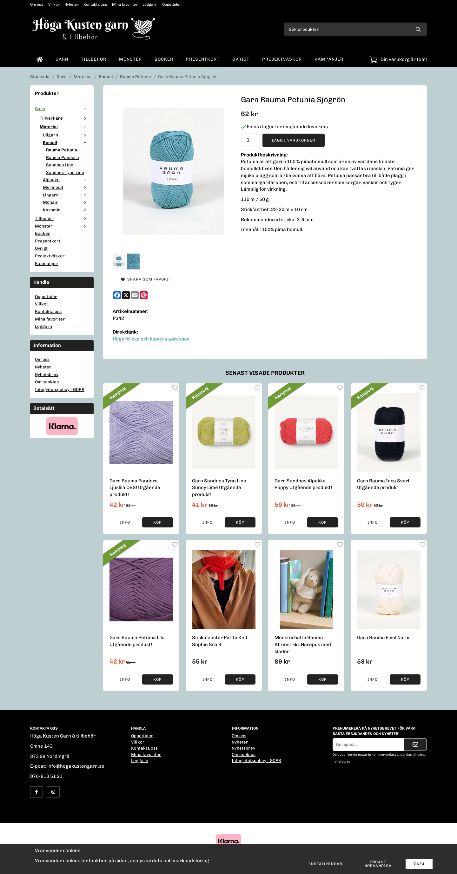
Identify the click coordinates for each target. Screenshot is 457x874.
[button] (157, 522)
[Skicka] (415, 744)
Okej (419, 864)
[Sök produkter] (346, 29)
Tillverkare (64, 118)
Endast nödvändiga (378, 864)
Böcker (164, 59)
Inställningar (325, 864)
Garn (62, 59)
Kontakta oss (95, 4)
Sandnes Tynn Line (65, 172)
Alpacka (66, 179)
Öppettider (171, 4)
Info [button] (125, 522)
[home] (39, 59)
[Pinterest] (143, 295)
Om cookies (47, 381)
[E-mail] (134, 295)
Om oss (36, 4)
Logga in (149, 4)
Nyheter (71, 4)
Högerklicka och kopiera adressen (151, 339)
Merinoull (66, 187)
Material (64, 126)
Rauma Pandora (62, 157)
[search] (418, 29)
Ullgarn (66, 134)
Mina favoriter (125, 4)
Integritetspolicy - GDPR (59, 389)
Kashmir (66, 209)
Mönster (130, 59)
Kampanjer (329, 59)
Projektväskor (282, 59)
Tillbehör (93, 59)
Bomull (66, 142)
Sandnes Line (59, 164)
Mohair (66, 202)
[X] (126, 295)
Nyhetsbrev (46, 374)
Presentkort (203, 59)
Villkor (54, 4)
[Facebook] (117, 295)
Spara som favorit (146, 279)
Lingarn (66, 194)
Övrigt (240, 59)
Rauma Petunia (61, 149)
